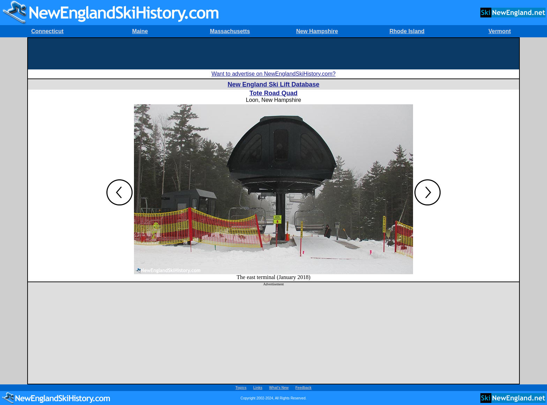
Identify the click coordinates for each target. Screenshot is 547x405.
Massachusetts (230, 31)
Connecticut (47, 31)
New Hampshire (317, 31)
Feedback (303, 388)
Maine (140, 31)
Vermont (499, 31)
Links (257, 388)
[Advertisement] (273, 53)
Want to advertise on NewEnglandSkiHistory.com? (273, 74)
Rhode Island (406, 31)
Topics (240, 388)
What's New (279, 388)
